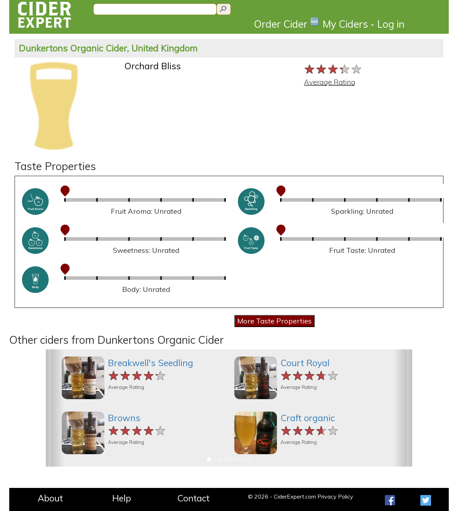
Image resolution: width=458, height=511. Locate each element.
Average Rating (329, 81)
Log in (390, 24)
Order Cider (286, 24)
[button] (55, 408)
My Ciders (348, 24)
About (50, 498)
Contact (193, 498)
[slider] (333, 69)
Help (121, 498)
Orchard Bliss (152, 65)
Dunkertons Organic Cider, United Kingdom (108, 48)
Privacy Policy (335, 496)
